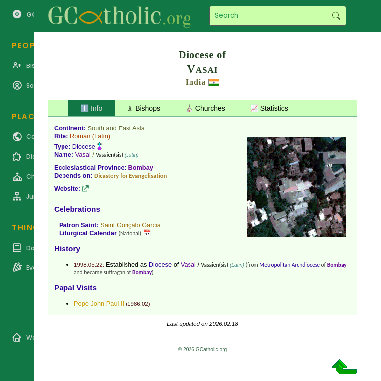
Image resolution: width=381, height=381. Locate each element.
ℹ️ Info (91, 108)
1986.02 (137, 304)
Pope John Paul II (99, 303)
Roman (80, 136)
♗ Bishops (143, 108)
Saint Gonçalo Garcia (130, 225)
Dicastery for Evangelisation (130, 175)
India (196, 82)
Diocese (83, 146)
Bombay (140, 167)
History (67, 248)
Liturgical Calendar (88, 233)
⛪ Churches (205, 108)
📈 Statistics (269, 108)
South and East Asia (116, 128)
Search (336, 15)
